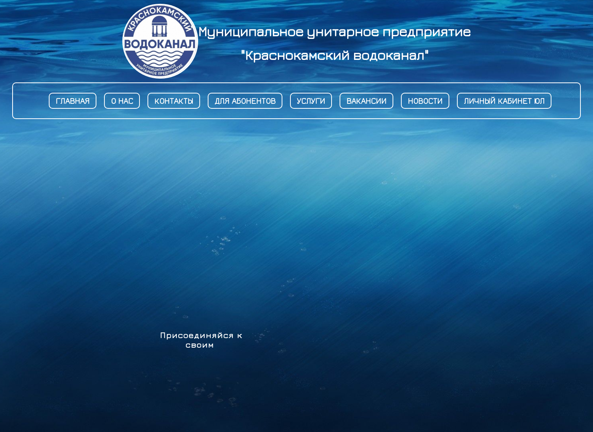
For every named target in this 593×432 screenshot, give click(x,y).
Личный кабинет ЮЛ (504, 101)
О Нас (122, 101)
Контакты (173, 101)
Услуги (311, 101)
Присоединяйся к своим (201, 340)
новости (425, 101)
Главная (73, 101)
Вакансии (366, 101)
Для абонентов (245, 101)
